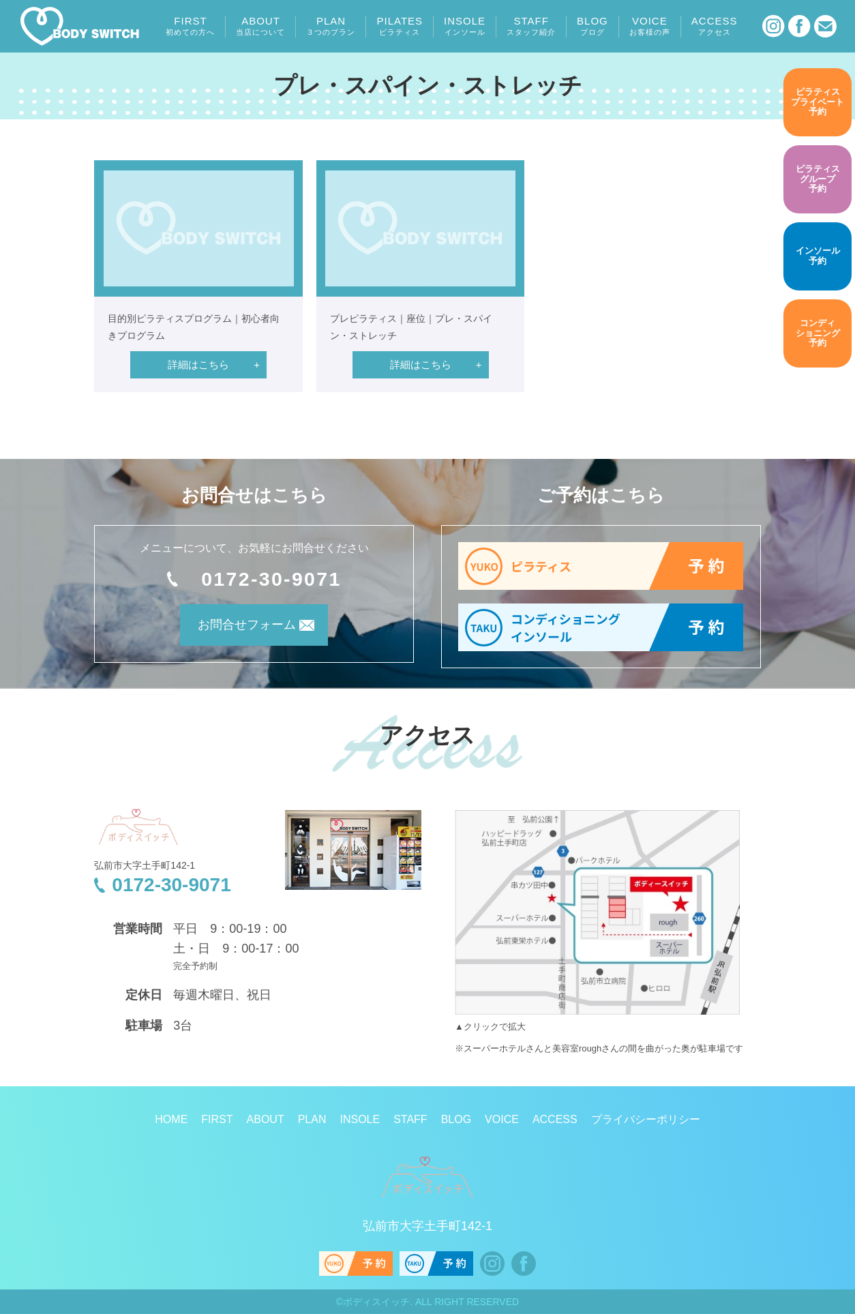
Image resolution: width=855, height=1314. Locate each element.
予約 (817, 102)
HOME (171, 1119)
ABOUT (260, 26)
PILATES (399, 26)
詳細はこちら (198, 364)
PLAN (330, 26)
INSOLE (464, 26)
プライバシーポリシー (645, 1119)
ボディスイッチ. (377, 1301)
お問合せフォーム (236, 629)
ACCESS (714, 26)
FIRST (190, 26)
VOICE (649, 26)
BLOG (592, 26)
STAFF (531, 26)
